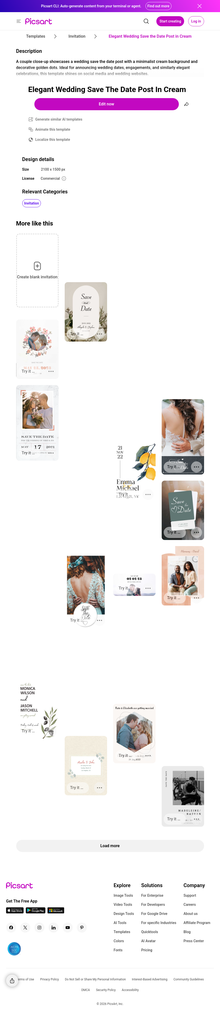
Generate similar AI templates (59, 119)
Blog (187, 932)
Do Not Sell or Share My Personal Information (95, 979)
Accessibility (130, 990)
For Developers (153, 905)
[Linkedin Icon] (53, 928)
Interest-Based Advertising (149, 979)
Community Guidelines (189, 979)
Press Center (194, 941)
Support (190, 895)
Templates (122, 932)
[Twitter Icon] (25, 928)
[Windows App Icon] (55, 912)
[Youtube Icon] (68, 928)
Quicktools (149, 932)
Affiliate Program (197, 923)
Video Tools (123, 905)
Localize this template (52, 140)
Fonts (118, 950)
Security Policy (106, 990)
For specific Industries (158, 923)
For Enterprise (152, 895)
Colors (119, 941)
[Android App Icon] (35, 912)
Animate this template (52, 129)
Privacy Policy (49, 979)
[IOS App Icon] (15, 912)
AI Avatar (148, 941)
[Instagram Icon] (39, 928)
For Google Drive (154, 914)
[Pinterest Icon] (82, 928)
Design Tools (124, 914)
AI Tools (120, 923)
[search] (146, 21)
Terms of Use (25, 979)
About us (191, 914)
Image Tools (123, 895)
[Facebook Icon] (11, 928)
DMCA (85, 990)
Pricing (146, 950)
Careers (190, 905)
